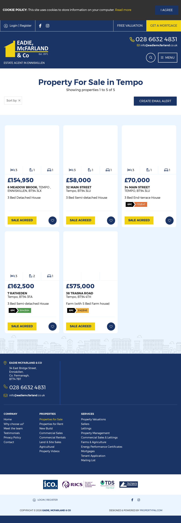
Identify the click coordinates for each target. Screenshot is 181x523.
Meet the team (13, 428)
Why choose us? (14, 424)
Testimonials (12, 433)
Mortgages (88, 451)
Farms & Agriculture (93, 442)
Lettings (86, 428)
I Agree (167, 10)
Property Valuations (93, 419)
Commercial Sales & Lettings (99, 437)
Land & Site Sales (50, 442)
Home (8, 419)
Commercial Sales (51, 433)
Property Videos (49, 451)
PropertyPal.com (151, 510)
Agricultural (46, 446)
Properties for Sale (51, 419)
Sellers (85, 424)
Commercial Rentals (52, 437)
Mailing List (88, 460)
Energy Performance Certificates (101, 446)
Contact (9, 442)
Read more (123, 10)
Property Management (95, 433)
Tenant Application (93, 456)
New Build (46, 428)
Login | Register (48, 499)
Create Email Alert (155, 101)
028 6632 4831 (156, 39)
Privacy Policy (12, 437)
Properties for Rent (51, 424)
